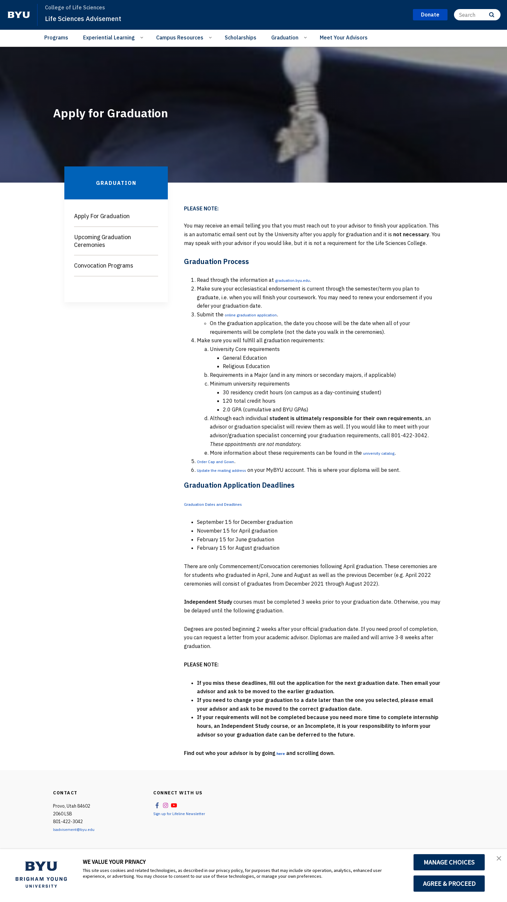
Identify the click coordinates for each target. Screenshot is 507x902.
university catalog (384, 453)
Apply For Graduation (102, 216)
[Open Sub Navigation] (142, 37)
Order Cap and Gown (221, 461)
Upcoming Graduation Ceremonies (102, 241)
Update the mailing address (230, 470)
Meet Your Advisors (344, 37)
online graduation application (260, 314)
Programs (56, 37)
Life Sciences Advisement (90, 18)
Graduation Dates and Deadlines (222, 504)
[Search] (477, 14)
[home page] (18, 15)
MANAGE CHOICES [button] (449, 862)
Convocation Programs (103, 265)
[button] (496, 860)
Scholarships (240, 37)
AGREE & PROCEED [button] (449, 883)
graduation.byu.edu (298, 280)
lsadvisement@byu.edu (76, 829)
